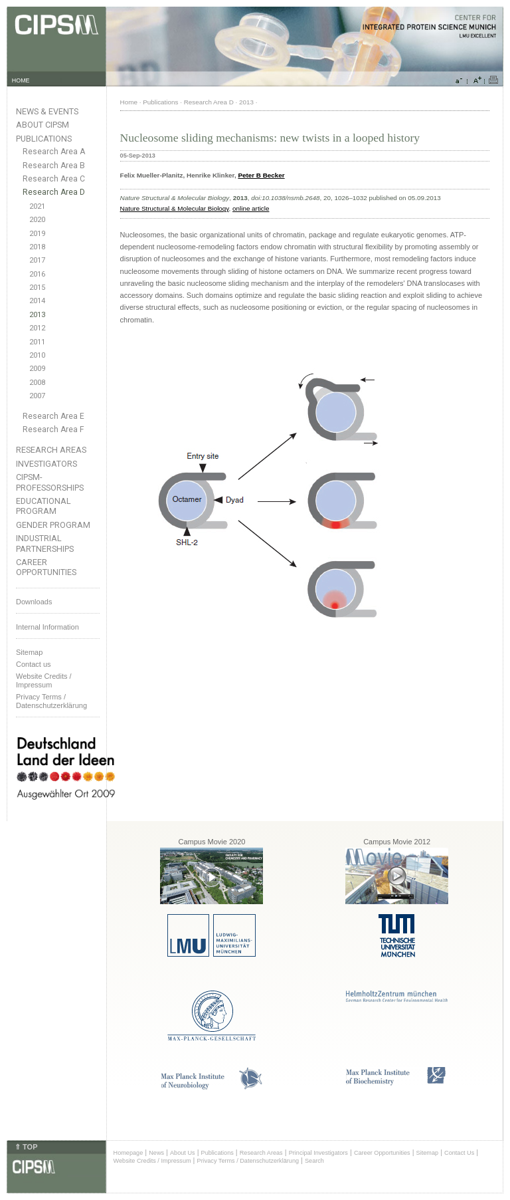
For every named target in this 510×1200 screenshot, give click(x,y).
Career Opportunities (46, 567)
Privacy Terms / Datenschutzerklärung (51, 701)
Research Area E (53, 416)
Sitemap (29, 652)
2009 (37, 368)
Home (128, 102)
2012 (37, 328)
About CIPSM (42, 125)
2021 (37, 206)
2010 (37, 355)
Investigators (46, 464)
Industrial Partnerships (45, 543)
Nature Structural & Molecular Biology (174, 208)
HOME (21, 80)
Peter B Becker (261, 175)
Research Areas (51, 450)
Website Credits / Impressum (152, 1160)
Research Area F (53, 429)
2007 (37, 396)
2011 (37, 342)
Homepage (128, 1152)
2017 (37, 260)
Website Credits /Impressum (44, 680)
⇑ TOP (26, 1147)
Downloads (34, 602)
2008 (37, 382)
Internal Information (47, 627)
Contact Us (459, 1152)
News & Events (47, 111)
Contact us (33, 664)
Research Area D (54, 192)
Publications (44, 139)
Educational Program (43, 506)
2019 (37, 233)
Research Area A (54, 151)
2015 (37, 287)
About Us (182, 1152)
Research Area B (54, 165)
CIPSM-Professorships (50, 482)
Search (314, 1160)
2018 (37, 247)
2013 (37, 314)
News (156, 1152)
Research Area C (54, 178)
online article (250, 208)
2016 (37, 274)
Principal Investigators (318, 1152)
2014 (37, 301)
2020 (37, 219)
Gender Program (53, 525)
